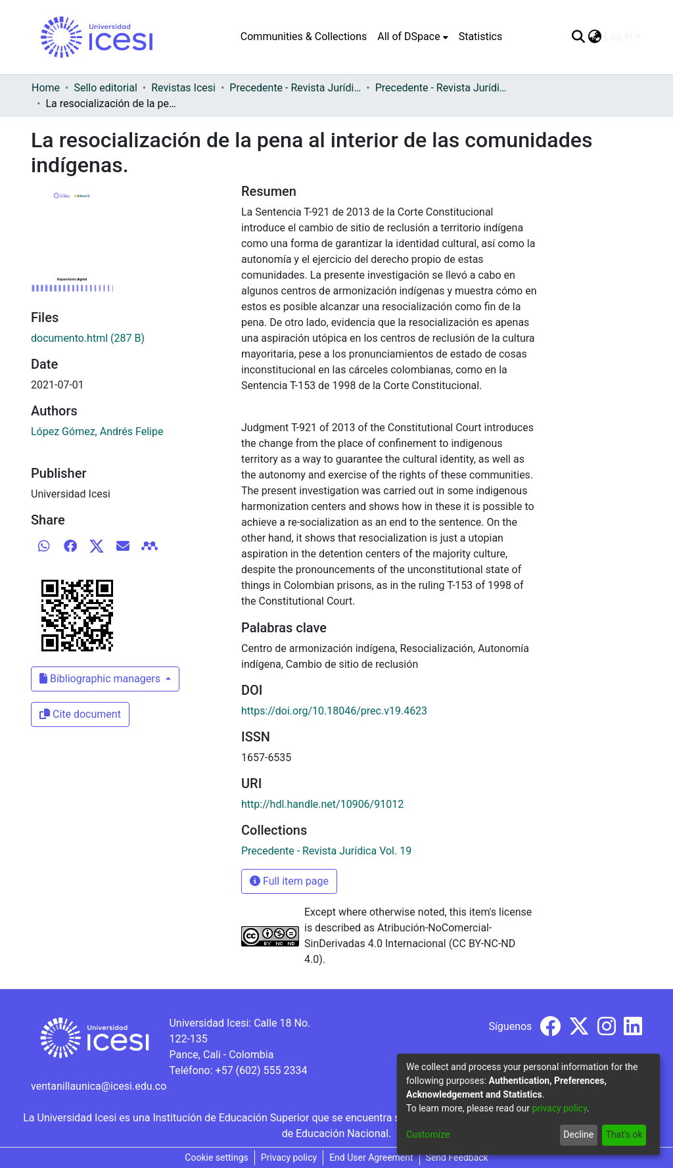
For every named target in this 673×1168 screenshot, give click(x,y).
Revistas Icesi (183, 88)
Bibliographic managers (101, 678)
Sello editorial (105, 88)
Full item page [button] (289, 881)
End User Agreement (371, 1157)
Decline (578, 1134)
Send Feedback (457, 1157)
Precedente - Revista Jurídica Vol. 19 (441, 88)
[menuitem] (412, 37)
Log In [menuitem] (618, 36)
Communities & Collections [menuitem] (304, 36)
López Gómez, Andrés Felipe (97, 431)
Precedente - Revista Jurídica (295, 88)
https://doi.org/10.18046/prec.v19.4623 (334, 711)
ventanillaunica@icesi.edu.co (98, 1086)
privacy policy (559, 1108)
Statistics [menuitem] (481, 36)
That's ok (623, 1134)
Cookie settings (216, 1157)
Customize (428, 1134)
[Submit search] (578, 37)
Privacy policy (289, 1157)
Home (46, 88)
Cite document (80, 714)
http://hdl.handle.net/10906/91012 (322, 804)
